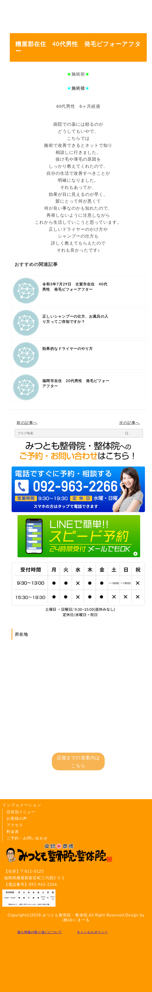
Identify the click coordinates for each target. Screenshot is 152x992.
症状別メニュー (21, 811)
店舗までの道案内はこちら (78, 761)
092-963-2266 (43, 884)
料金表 (13, 831)
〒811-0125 (58, 875)
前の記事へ (27, 422)
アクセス (15, 825)
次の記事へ (129, 422)
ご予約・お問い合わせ (27, 838)
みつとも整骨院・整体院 (65, 915)
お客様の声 (17, 818)
